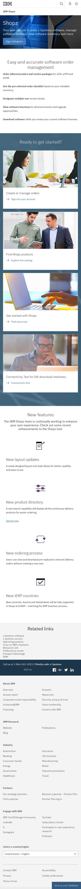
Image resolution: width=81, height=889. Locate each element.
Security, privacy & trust (55, 699)
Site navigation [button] (76, 5)
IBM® (7, 3)
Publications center (13, 650)
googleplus (60, 670)
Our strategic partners (15, 794)
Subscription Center (53, 822)
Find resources (19, 321)
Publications (48, 727)
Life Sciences (49, 755)
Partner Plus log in (52, 799)
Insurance (47, 751)
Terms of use (10, 881)
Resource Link (10, 647)
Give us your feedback (66, 885)
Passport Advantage (14, 653)
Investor (46, 689)
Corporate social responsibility (19, 699)
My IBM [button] (70, 4)
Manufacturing (50, 760)
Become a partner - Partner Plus (59, 794)
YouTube (46, 817)
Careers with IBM (51, 709)
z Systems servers (13, 638)
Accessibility (49, 870)
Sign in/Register (14, 41)
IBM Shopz (9, 11)
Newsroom (48, 694)
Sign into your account (23, 199)
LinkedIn (7, 822)
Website (7, 727)
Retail (45, 765)
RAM (5, 656)
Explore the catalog (21, 260)
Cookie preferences (52, 875)
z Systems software (13, 635)
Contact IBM (10, 870)
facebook (54, 670)
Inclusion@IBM (11, 704)
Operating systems (13, 641)
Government (10, 770)
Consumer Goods (12, 760)
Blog (5, 732)
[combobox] (61, 3)
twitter (66, 670)
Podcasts (47, 836)
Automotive (9, 751)
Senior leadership (51, 704)
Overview (8, 689)
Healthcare (9, 775)
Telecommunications (53, 770)
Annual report (10, 694)
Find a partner (10, 799)
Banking (7, 755)
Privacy (7, 875)
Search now (12, 520)
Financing (8, 709)
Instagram (8, 832)
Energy (6, 765)
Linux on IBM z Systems (16, 644)
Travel (45, 775)
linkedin (72, 670)
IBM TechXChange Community (19, 817)
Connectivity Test (20, 382)
